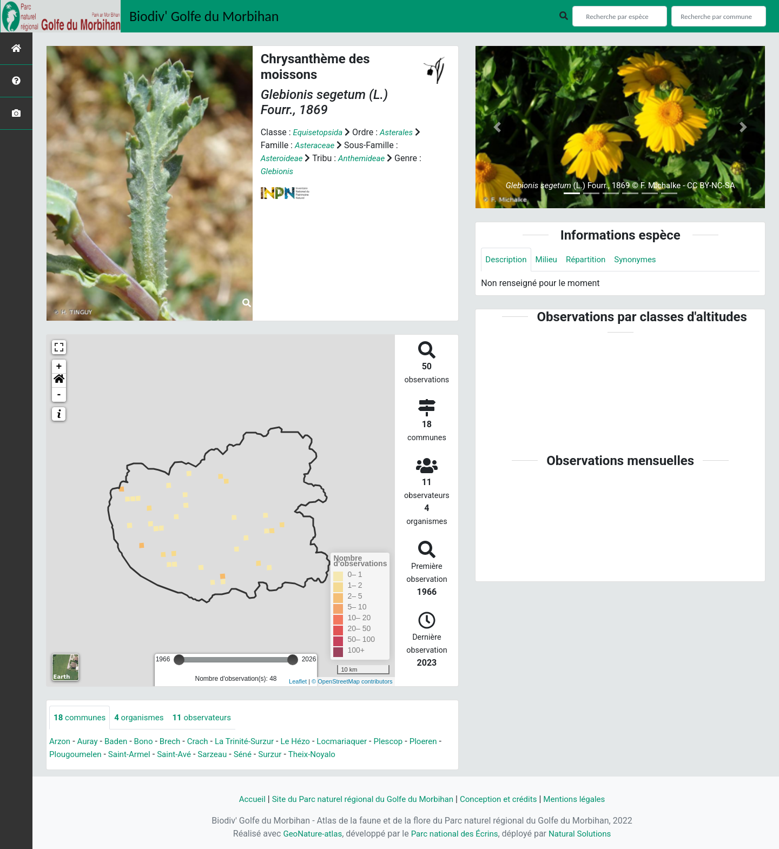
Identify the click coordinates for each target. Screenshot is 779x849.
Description (507, 260)
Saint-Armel (170, 755)
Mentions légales (583, 799)
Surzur (317, 755)
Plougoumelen (113, 755)
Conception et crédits (503, 799)
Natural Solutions (584, 833)
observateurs (210, 718)
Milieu (549, 260)
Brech (176, 742)
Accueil (242, 799)
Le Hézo (308, 742)
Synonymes (642, 260)
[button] (59, 381)
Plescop (405, 742)
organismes (143, 718)
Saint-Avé (217, 755)
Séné (289, 755)
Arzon (60, 742)
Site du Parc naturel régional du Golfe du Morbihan (358, 799)
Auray (89, 742)
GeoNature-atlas (307, 833)
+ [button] (59, 366)
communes (81, 718)
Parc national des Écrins (454, 833)
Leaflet (298, 681)
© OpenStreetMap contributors (352, 681)
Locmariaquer (357, 742)
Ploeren (63, 755)
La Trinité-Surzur (254, 742)
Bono (148, 742)
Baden (119, 742)
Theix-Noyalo (361, 755)
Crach (205, 742)
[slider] (179, 659)
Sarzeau (257, 755)
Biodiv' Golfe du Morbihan (204, 16)
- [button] (59, 394)
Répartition (591, 260)
